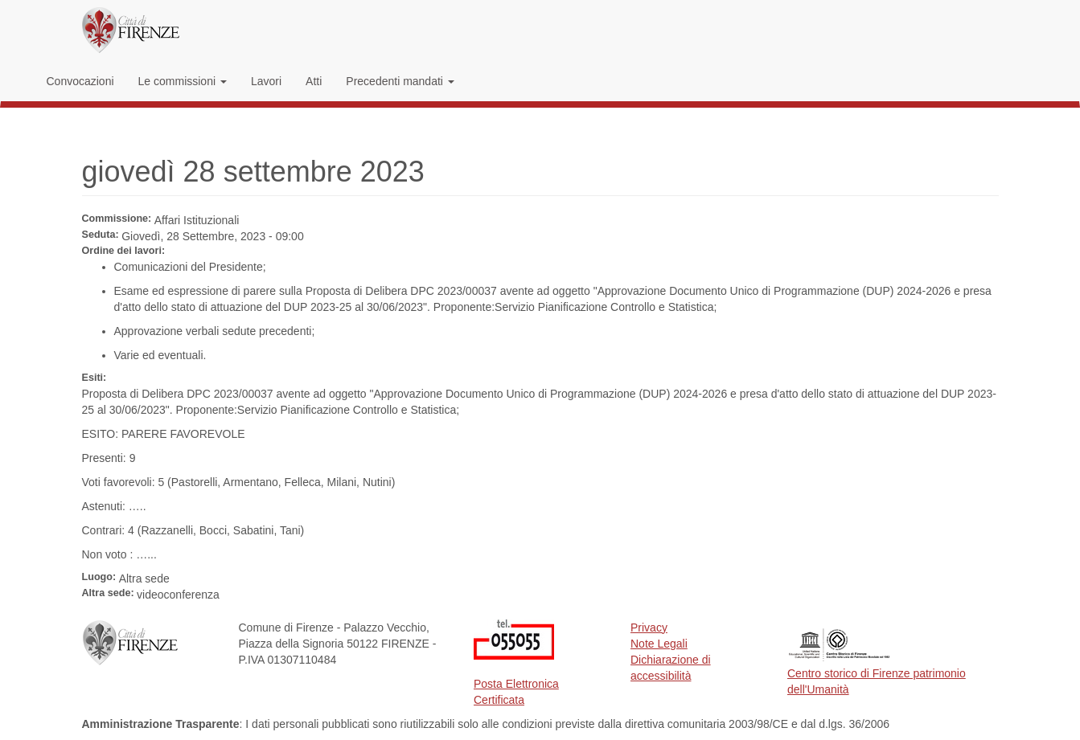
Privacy (648, 627)
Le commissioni (182, 81)
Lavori (266, 81)
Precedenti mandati (400, 81)
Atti (314, 81)
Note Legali (659, 643)
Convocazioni (80, 81)
